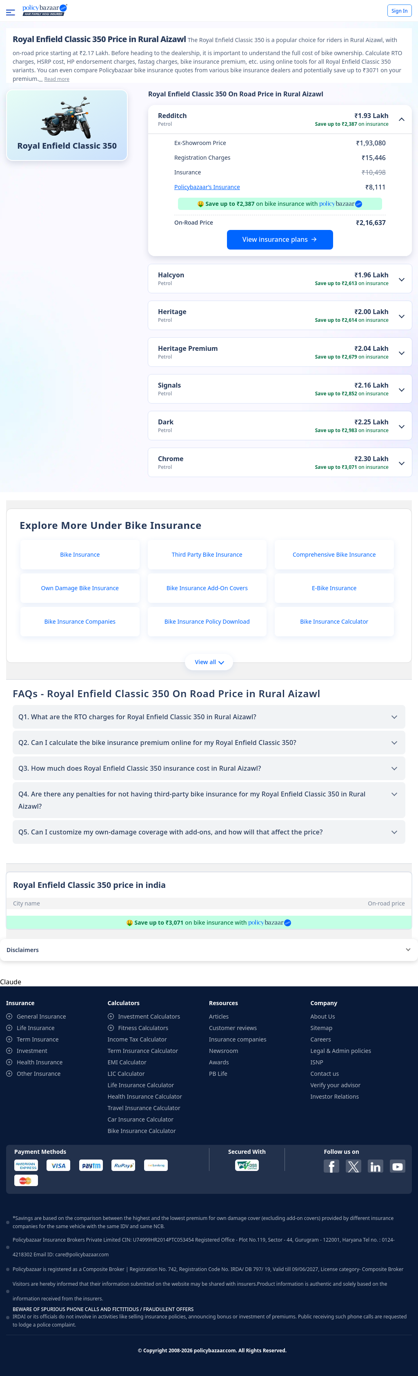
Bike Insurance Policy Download (207, 621)
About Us (323, 1016)
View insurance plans (275, 239)
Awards (219, 1062)
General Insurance (41, 1016)
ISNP (317, 1062)
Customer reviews (233, 1028)
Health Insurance (39, 1062)
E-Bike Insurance (334, 588)
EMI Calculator (127, 1062)
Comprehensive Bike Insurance (334, 554)
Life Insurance (36, 1028)
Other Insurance (38, 1073)
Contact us (325, 1073)
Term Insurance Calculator (143, 1051)
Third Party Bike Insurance (207, 554)
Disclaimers (23, 950)
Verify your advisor (336, 1085)
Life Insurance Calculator (141, 1085)
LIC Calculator (126, 1073)
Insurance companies (238, 1039)
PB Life (218, 1073)
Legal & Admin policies (341, 1051)
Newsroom (223, 1051)
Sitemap (322, 1028)
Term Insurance (38, 1039)
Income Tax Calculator (137, 1039)
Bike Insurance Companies (80, 621)
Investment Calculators (149, 1016)
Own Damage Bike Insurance (80, 588)
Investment (32, 1051)
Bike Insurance (80, 554)
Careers (321, 1039)
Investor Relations (335, 1096)
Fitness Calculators (143, 1028)
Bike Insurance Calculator (334, 621)
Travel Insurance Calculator (144, 1108)
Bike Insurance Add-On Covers (207, 588)
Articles (219, 1016)
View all (209, 662)
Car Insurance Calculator (141, 1119)
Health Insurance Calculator (145, 1096)
